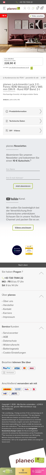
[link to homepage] (13, 8)
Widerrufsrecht (11, 344)
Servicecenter (10, 332)
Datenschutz (10, 340)
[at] (4, 2)
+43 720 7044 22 (26, 2)
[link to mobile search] (29, 8)
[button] (4, 2)
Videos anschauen (23, 227)
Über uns (8, 301)
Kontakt (7, 309)
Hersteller (8, 305)
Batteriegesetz (11, 348)
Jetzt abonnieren (23, 186)
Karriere (7, 313)
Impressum (9, 317)
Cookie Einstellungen (14, 352)
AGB (5, 336)
